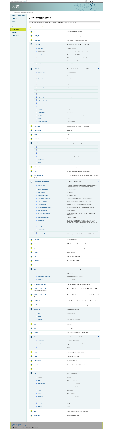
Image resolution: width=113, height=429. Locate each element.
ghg (35, 256)
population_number (43, 97)
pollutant (40, 279)
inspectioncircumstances (44, 276)
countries (40, 54)
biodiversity (37, 130)
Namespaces (15, 35)
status (39, 162)
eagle (39, 316)
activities (40, 48)
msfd (35, 352)
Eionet (18, 12)
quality (39, 106)
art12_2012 (37, 36)
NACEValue (41, 220)
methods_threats (42, 87)
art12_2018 (37, 40)
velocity (40, 403)
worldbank (37, 415)
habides (36, 260)
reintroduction (41, 112)
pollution (40, 94)
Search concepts (47, 27)
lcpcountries (41, 340)
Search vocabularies (35, 27)
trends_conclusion (42, 121)
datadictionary (38, 143)
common (36, 138)
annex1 (40, 273)
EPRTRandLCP (38, 175)
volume (40, 406)
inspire (36, 305)
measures (40, 81)
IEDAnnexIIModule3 (40, 289)
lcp (35, 336)
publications (37, 360)
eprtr (35, 171)
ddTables (40, 153)
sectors (40, 347)
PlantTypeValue (42, 226)
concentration (41, 383)
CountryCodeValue (42, 201)
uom (35, 373)
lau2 (35, 328)
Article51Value (41, 185)
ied (35, 269)
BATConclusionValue (43, 195)
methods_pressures (43, 84)
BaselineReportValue (43, 189)
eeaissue (40, 156)
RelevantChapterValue (43, 233)
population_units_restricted (45, 100)
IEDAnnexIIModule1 (40, 284)
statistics (40, 396)
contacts (40, 147)
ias (35, 265)
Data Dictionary (24, 12)
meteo (39, 393)
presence (40, 103)
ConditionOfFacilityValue (44, 198)
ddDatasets (41, 150)
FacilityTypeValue (42, 210)
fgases (36, 248)
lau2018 (36, 332)
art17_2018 (37, 126)
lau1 (35, 324)
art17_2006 (37, 44)
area (39, 380)
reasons (40, 60)
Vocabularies (15, 29)
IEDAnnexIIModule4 (40, 295)
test (35, 369)
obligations (41, 159)
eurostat (36, 239)
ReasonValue (41, 229)
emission (40, 386)
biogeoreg (40, 75)
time (39, 399)
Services (14, 32)
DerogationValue (42, 204)
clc (39, 313)
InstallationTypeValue (43, 217)
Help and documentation (18, 15)
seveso (36, 364)
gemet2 (36, 252)
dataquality (37, 167)
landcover (37, 309)
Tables (14, 21)
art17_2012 (37, 68)
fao (35, 244)
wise (35, 411)
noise (35, 356)
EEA (19, 1)
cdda (35, 134)
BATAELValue (41, 192)
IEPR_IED (37, 300)
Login (88, 1)
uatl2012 (40, 319)
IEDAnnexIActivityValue (44, 213)
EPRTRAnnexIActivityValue (44, 207)
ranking (40, 109)
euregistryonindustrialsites (42, 181)
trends (39, 63)
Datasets (14, 18)
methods (40, 57)
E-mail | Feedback (16, 424)
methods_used (41, 91)
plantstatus (41, 343)
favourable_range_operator (44, 78)
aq (34, 31)
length (39, 390)
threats (40, 115)
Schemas (14, 26)
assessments (41, 72)
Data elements (16, 24)
